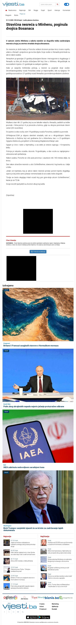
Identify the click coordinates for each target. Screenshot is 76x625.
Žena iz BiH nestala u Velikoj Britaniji (22, 561)
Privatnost (42, 609)
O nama (41, 604)
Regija (36, 10)
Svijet (43, 10)
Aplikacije (55, 606)
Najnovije (22, 10)
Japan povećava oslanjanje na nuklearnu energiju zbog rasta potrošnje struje (23, 544)
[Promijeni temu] (66, 4)
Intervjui (57, 10)
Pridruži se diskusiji (38, 252)
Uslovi (41, 606)
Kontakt (54, 609)
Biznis (16, 15)
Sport (50, 10)
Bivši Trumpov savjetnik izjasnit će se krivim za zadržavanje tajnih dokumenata (33, 529)
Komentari (66, 10)
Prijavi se (22, 14)
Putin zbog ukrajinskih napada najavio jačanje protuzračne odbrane (33, 406)
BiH (29, 10)
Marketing (55, 604)
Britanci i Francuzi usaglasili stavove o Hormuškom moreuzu (30, 345)
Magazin (8, 15)
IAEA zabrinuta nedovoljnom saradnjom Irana (23, 467)
